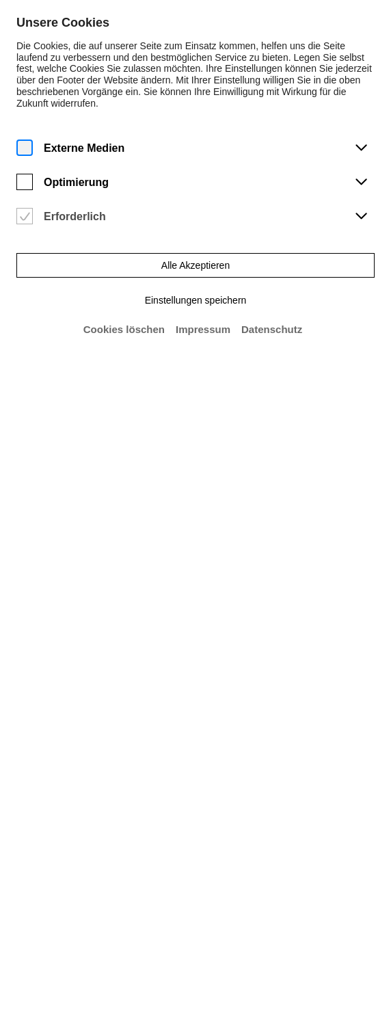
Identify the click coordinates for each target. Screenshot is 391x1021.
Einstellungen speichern (195, 298)
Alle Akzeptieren (195, 263)
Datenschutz (272, 328)
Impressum (203, 328)
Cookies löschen (124, 328)
